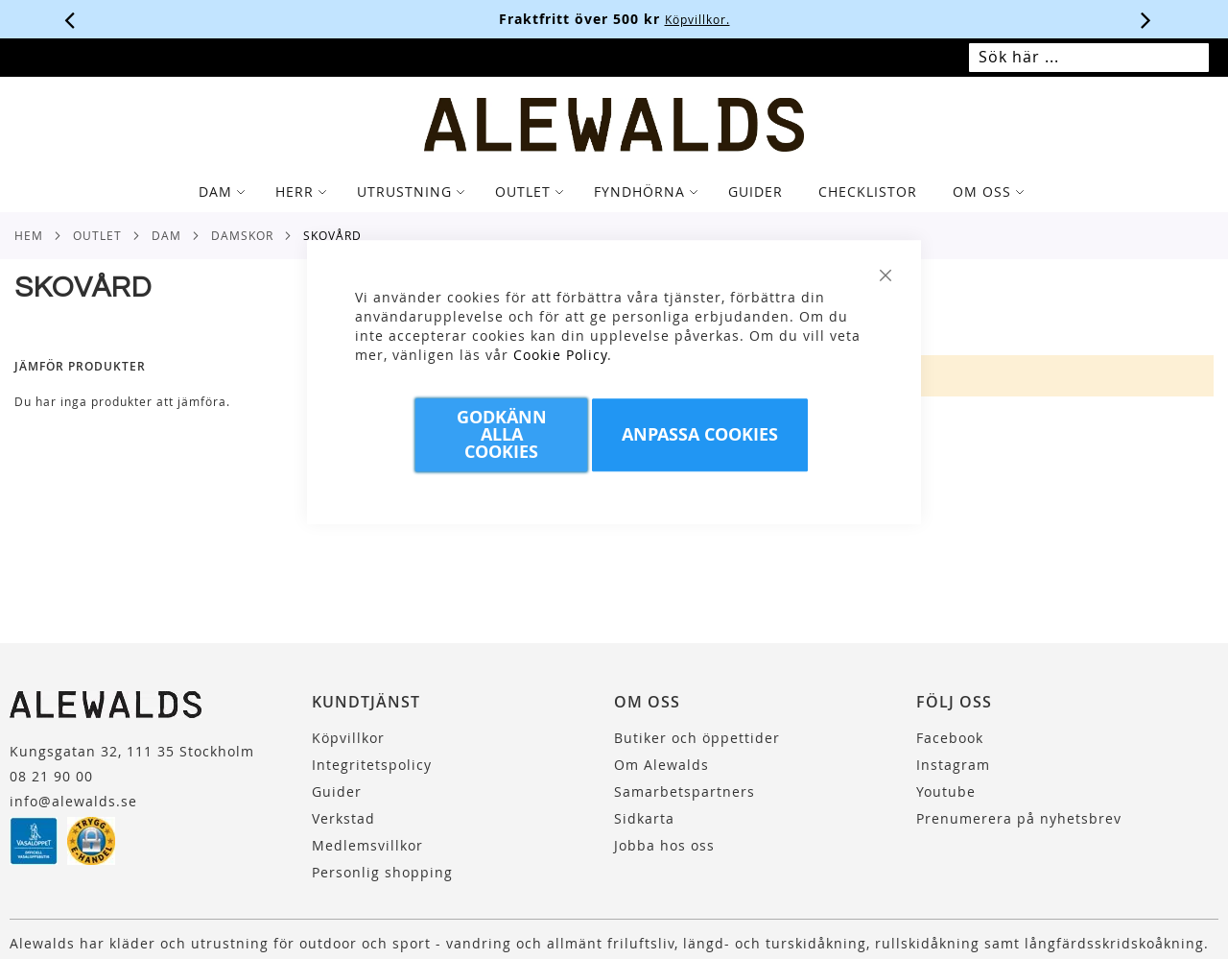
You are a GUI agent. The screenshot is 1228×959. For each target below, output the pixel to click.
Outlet (97, 235)
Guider (337, 791)
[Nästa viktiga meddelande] (1146, 19)
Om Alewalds (661, 764)
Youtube (946, 791)
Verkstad (343, 818)
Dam (166, 235)
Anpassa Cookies (700, 434)
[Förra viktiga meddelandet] (70, 19)
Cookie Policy (560, 355)
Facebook (949, 738)
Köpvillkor (348, 738)
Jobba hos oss (664, 845)
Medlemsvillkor (367, 845)
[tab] (614, 192)
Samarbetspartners (684, 791)
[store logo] (614, 125)
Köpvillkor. (697, 19)
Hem (28, 235)
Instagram (953, 764)
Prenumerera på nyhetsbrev (1019, 818)
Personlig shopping (382, 872)
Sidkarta (644, 818)
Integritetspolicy (372, 764)
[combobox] (1089, 57)
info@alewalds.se (73, 801)
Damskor (242, 235)
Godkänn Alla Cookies (502, 434)
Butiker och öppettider (697, 738)
